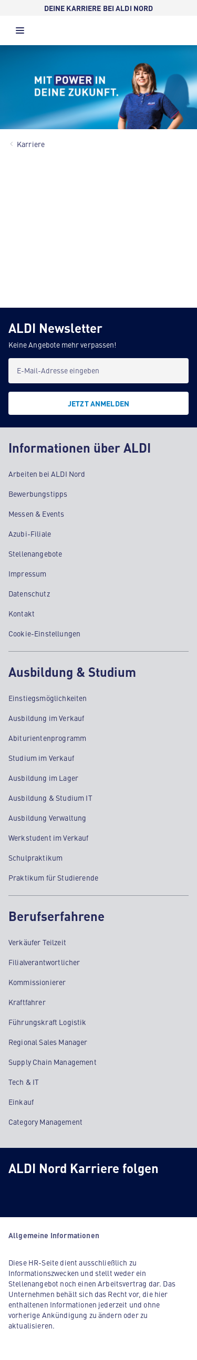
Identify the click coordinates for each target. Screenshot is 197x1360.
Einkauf (21, 1101)
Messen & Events (36, 513)
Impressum (27, 573)
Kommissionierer (37, 982)
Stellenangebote (35, 553)
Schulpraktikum (35, 857)
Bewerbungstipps (37, 493)
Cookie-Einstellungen (44, 633)
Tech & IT (23, 1081)
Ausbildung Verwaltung (47, 817)
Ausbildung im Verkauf (46, 718)
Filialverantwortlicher (44, 962)
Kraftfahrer (27, 1002)
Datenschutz (29, 593)
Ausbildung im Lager (43, 777)
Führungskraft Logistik (47, 1022)
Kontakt (21, 613)
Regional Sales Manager (48, 1042)
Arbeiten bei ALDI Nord (47, 473)
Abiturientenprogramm (47, 738)
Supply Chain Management (52, 1061)
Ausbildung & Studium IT (50, 797)
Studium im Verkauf (41, 757)
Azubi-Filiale (29, 533)
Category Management (45, 1121)
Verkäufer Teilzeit (37, 942)
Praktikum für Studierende (53, 877)
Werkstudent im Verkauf (48, 837)
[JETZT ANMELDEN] (98, 403)
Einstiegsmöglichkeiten (47, 698)
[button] (20, 33)
